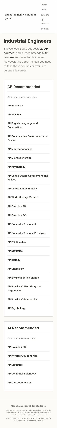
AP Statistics (15, 250)
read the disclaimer (36, 420)
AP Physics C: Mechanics (22, 299)
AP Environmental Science (23, 277)
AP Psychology (16, 166)
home (44, 4)
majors (44, 9)
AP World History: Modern (22, 197)
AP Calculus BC (16, 215)
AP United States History (22, 188)
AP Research (15, 105)
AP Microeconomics (19, 157)
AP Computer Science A (21, 224)
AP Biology (13, 259)
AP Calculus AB (16, 206)
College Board (11, 412)
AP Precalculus (16, 241)
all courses (45, 22)
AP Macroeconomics (19, 149)
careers (45, 15)
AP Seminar (14, 114)
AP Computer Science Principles (26, 233)
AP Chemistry (15, 268)
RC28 (24, 418)
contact (44, 28)
